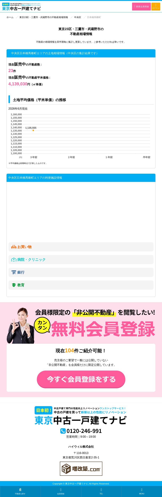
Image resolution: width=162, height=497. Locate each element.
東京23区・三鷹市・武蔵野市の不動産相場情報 (43, 17)
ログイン (155, 6)
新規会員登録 (141, 6)
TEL (101, 491)
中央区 (77, 17)
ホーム (10, 17)
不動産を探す (20, 491)
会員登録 (61, 491)
